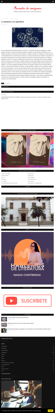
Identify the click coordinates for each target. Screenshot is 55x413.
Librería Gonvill (30, 173)
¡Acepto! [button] (50, 410)
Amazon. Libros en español (5, 173)
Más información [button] (37, 410)
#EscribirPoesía (28, 348)
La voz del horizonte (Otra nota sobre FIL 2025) (9, 183)
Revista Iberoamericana (32, 179)
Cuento (28, 358)
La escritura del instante (28, 364)
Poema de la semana (28, 369)
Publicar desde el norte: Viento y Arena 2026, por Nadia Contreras (21, 323)
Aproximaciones (6, 18)
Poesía (28, 371)
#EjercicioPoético (28, 346)
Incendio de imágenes (4, 175)
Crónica (28, 356)
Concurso (28, 354)
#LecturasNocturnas (28, 350)
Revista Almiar (3, 179)
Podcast (28, 366)
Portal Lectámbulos (31, 177)
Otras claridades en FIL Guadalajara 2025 (35, 183)
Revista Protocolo (31, 175)
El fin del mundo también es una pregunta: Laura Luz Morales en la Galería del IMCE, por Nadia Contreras (29, 328)
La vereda (3, 177)
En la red (28, 360)
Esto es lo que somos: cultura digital (28, 362)
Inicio (2, 18)
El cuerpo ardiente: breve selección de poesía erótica (18, 317)
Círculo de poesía (31, 181)
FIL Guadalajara (4, 181)
